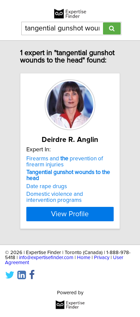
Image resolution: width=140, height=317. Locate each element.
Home (83, 257)
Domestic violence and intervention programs (54, 197)
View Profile (70, 214)
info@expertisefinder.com (46, 257)
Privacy (101, 257)
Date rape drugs (46, 186)
